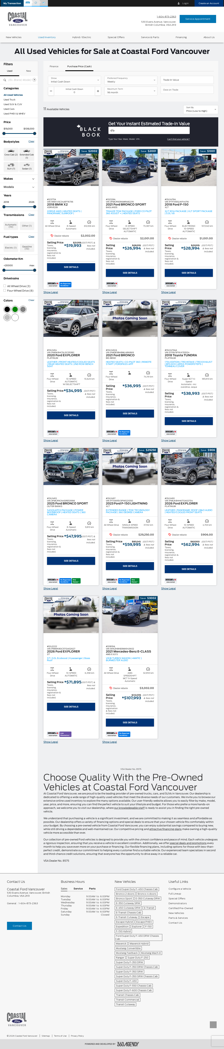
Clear (31, 141)
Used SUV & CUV (13, 104)
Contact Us (19, 925)
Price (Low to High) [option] (196, 111)
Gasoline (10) (27, 248)
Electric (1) (11, 248)
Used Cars (9, 109)
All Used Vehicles (13, 95)
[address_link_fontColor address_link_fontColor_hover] (158, 23)
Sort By (190, 108)
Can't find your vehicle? (178, 139)
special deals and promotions (188, 843)
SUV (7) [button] (11, 169)
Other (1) (27, 226)
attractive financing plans (165, 829)
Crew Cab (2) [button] (11, 155)
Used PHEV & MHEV (14, 114)
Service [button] (78, 889)
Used (9, 71)
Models (19, 187)
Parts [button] (92, 889)
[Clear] (34, 80)
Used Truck (9, 100)
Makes (19, 178)
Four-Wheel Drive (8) (20, 291)
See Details (71, 267)
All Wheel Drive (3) (19, 286)
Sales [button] (64, 889)
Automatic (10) (11, 226)
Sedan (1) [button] (27, 169)
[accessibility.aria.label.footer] (128, 1044)
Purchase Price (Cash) (79, 66)
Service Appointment (197, 19)
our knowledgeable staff (129, 808)
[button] (12, 3)
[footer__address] (31, 894)
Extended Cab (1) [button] (27, 156)
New (28, 71)
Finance (54, 66)
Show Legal (50, 292)
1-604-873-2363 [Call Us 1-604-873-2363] (166, 16)
